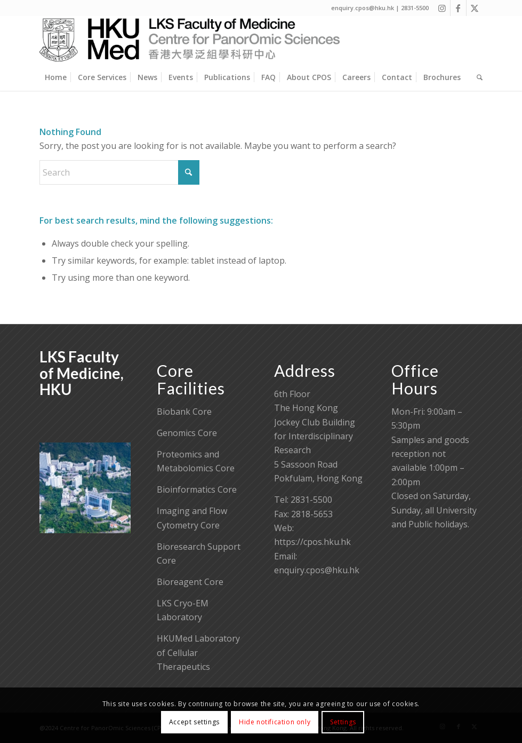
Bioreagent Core (190, 582)
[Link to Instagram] (442, 8)
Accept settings (194, 721)
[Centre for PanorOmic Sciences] (189, 40)
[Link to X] (475, 8)
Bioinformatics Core (197, 489)
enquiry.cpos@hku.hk (316, 570)
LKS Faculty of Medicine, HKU (81, 373)
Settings (343, 721)
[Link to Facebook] (458, 8)
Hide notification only (274, 721)
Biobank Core (184, 411)
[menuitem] (55, 77)
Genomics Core (187, 433)
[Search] (477, 77)
